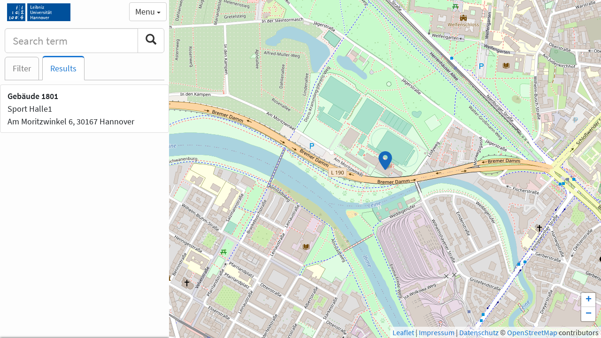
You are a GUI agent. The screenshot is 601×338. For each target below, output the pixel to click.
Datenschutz (479, 332)
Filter (22, 68)
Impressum (437, 332)
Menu (148, 11)
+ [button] (589, 300)
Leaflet (403, 332)
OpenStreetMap (532, 332)
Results (63, 68)
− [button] (589, 314)
